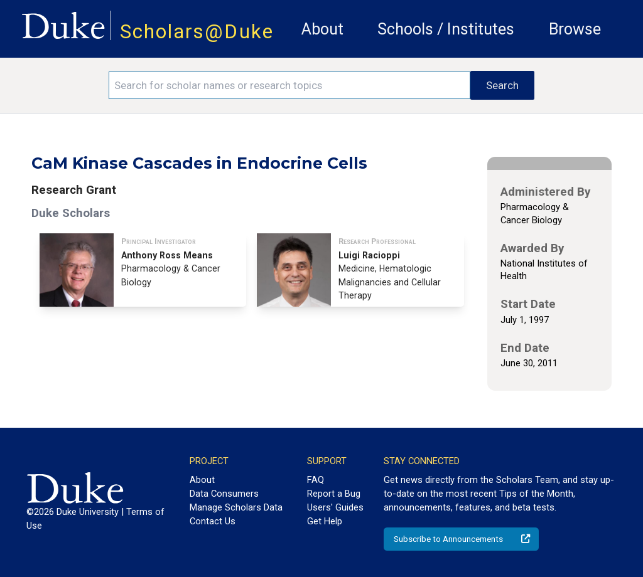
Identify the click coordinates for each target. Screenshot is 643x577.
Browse (575, 29)
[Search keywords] (289, 85)
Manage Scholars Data (236, 507)
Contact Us (212, 521)
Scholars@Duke (197, 31)
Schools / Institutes (445, 29)
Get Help (324, 521)
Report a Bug (333, 493)
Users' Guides (335, 507)
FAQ (315, 479)
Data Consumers (224, 493)
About (322, 29)
